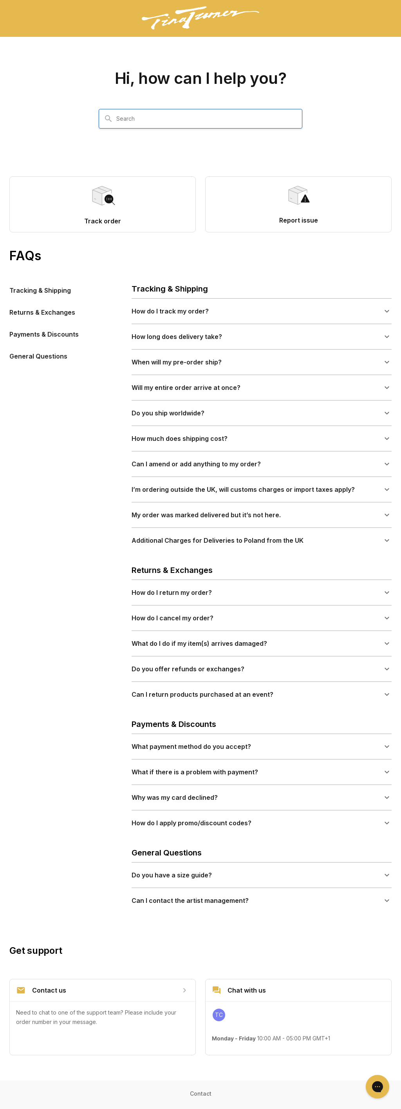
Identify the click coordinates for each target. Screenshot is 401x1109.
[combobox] (205, 118)
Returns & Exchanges (42, 312)
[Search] (108, 118)
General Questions (38, 356)
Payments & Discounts (44, 334)
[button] (262, 311)
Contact (200, 1093)
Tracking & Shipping (40, 290)
